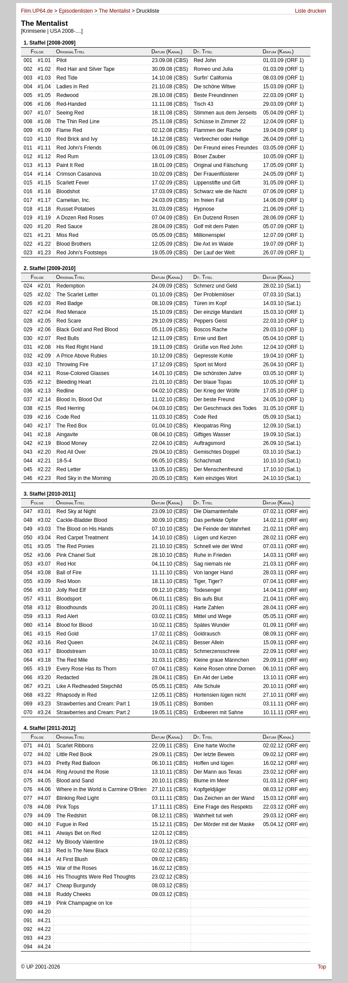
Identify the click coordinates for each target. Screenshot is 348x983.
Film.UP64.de (37, 11)
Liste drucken (310, 11)
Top (322, 967)
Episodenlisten (76, 11)
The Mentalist (114, 11)
